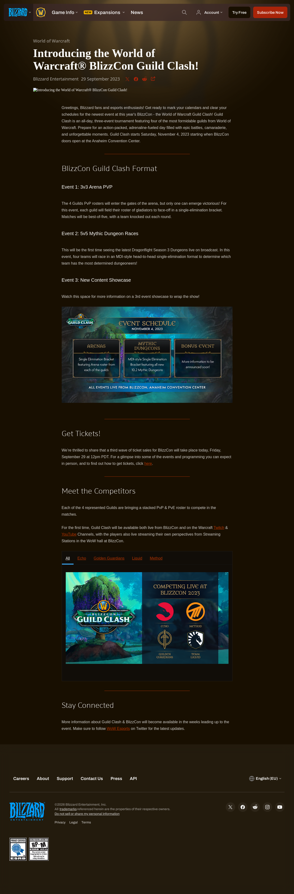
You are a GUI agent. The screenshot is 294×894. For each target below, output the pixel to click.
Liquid (137, 558)
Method (156, 558)
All (68, 558)
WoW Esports (118, 729)
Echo (81, 558)
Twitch (219, 528)
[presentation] (18, 12)
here (148, 463)
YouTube (69, 534)
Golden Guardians (109, 558)
